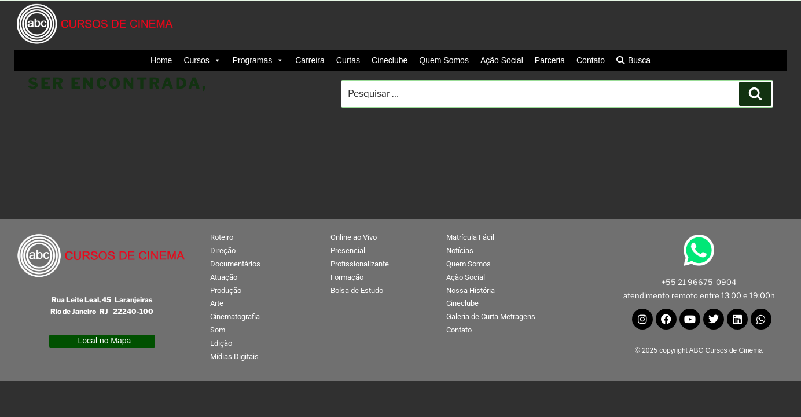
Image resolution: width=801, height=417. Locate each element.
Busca (639, 60)
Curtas (348, 60)
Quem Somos (444, 60)
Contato (590, 60)
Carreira (310, 60)
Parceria (550, 60)
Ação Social (501, 60)
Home (161, 60)
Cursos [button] (202, 60)
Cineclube (389, 60)
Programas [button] (258, 60)
